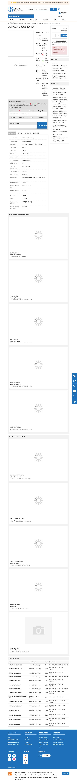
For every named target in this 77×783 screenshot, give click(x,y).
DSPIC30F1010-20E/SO (15, 668)
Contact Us (27, 739)
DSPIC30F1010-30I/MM (15, 677)
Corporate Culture (43, 744)
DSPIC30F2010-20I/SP (15, 724)
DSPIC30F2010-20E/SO (15, 706)
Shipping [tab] (28, 133)
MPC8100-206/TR (15, 426)
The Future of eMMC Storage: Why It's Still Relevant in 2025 (58, 140)
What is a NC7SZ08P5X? (59, 73)
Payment (27, 742)
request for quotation (61, 41)
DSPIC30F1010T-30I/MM (15, 688)
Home (12, 19)
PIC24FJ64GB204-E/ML (16, 561)
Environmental (28, 744)
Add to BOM (64, 35)
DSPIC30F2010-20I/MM (15, 715)
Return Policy (56, 737)
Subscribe (46, 755)
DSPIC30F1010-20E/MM (15, 665)
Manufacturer (34, 19)
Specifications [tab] (12, 133)
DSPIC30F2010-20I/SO (15, 719)
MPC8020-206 (14, 339)
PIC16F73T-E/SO (15, 648)
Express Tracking (43, 742)
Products (21, 19)
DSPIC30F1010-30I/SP (15, 685)
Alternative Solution (58, 742)
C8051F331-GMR (15, 605)
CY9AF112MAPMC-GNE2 (17, 475)
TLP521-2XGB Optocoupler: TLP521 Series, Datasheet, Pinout (60, 65)
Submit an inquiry (43, 125)
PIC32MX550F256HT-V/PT (17, 518)
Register (63, 12)
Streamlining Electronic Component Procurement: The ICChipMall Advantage (60, 90)
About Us (27, 737)
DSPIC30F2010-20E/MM (15, 701)
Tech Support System (58, 739)
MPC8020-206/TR (15, 382)
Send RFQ (46, 19)
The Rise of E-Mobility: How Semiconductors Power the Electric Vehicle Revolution (60, 122)
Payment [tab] (36, 133)
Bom (55, 19)
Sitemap (41, 747)
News (64, 19)
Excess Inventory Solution (59, 744)
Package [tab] (19, 133)
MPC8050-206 (14, 296)
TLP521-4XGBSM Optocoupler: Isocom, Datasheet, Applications (59, 70)
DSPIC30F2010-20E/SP (15, 710)
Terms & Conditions (44, 739)
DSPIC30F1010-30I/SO (15, 680)
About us (13, 23)
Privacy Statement (43, 737)
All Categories (14, 16)
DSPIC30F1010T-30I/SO (15, 692)
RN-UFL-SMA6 (14, 253)
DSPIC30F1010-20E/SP (15, 673)
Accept (66, 773)
